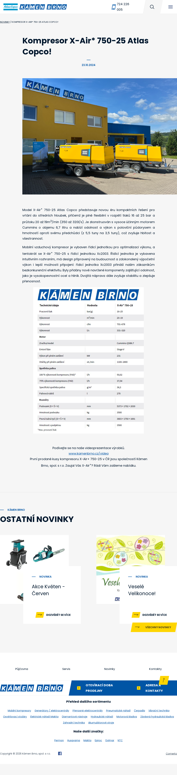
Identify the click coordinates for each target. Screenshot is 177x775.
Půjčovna (22, 680)
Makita (87, 751)
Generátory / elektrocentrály (52, 721)
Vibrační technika (158, 721)
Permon (59, 751)
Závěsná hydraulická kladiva (157, 727)
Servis (66, 680)
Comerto (171, 764)
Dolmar (109, 751)
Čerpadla (139, 721)
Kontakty (155, 680)
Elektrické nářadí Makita (44, 727)
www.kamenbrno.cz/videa (89, 453)
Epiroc (98, 751)
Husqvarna (73, 751)
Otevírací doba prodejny (99, 699)
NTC (120, 751)
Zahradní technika (74, 733)
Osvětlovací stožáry (15, 727)
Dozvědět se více (58, 615)
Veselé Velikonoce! (141, 590)
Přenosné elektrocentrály (88, 721)
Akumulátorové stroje (101, 733)
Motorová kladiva (126, 727)
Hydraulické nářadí (102, 727)
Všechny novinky (158, 638)
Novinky (110, 680)
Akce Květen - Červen (48, 590)
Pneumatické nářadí (118, 721)
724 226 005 (123, 7)
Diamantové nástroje (74, 727)
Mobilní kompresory (19, 721)
